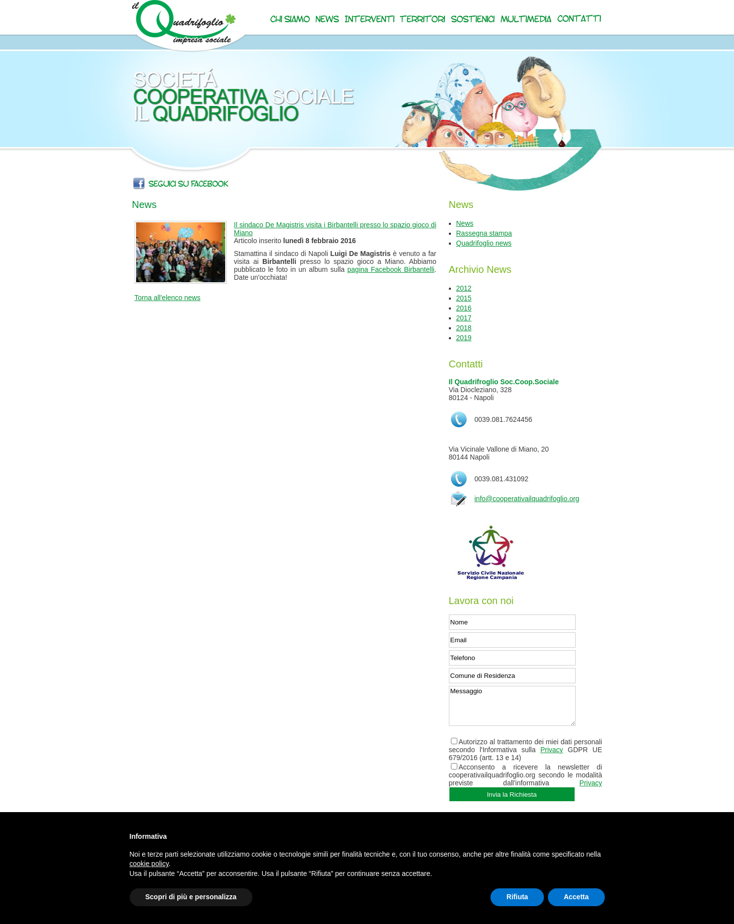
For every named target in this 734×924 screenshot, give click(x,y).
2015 (464, 298)
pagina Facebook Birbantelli (391, 269)
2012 (464, 288)
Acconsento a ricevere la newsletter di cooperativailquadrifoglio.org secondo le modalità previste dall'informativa (525, 775)
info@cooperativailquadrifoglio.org (527, 499)
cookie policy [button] (149, 864)
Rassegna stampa (484, 233)
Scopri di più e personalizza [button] (191, 897)
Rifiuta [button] (517, 897)
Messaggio (512, 706)
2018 (464, 328)
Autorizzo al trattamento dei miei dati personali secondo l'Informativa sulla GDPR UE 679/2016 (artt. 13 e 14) (525, 750)
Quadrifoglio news (484, 243)
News (465, 223)
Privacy (551, 750)
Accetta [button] (576, 897)
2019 (464, 338)
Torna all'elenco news (167, 298)
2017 (464, 318)
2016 (464, 308)
